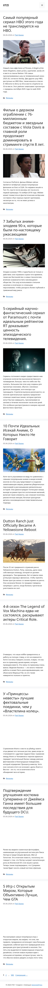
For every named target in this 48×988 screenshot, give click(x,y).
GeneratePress (37, 985)
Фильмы (9, 98)
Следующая (21, 975)
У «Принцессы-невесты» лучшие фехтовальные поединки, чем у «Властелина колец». (21, 702)
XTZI (6, 5)
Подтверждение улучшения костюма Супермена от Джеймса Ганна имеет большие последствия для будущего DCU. (23, 801)
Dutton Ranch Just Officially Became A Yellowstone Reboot (19, 525)
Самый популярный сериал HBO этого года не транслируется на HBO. (23, 24)
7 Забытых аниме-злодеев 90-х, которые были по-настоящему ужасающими (22, 228)
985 (12, 975)
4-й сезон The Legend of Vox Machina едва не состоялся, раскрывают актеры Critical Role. (23, 613)
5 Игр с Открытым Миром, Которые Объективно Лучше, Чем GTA (20, 893)
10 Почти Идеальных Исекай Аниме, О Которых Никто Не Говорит (21, 432)
